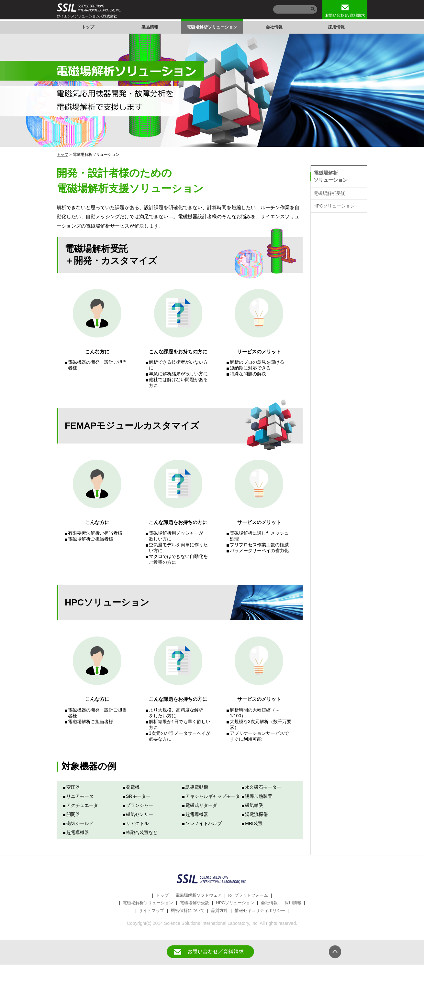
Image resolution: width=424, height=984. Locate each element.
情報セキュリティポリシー (260, 910)
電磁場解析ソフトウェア (198, 895)
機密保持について (188, 910)
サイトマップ (151, 910)
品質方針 (219, 910)
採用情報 (336, 27)
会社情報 (274, 27)
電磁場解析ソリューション (212, 27)
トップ (88, 27)
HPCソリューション (334, 206)
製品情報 (149, 27)
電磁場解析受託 (329, 193)
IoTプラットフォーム (248, 895)
